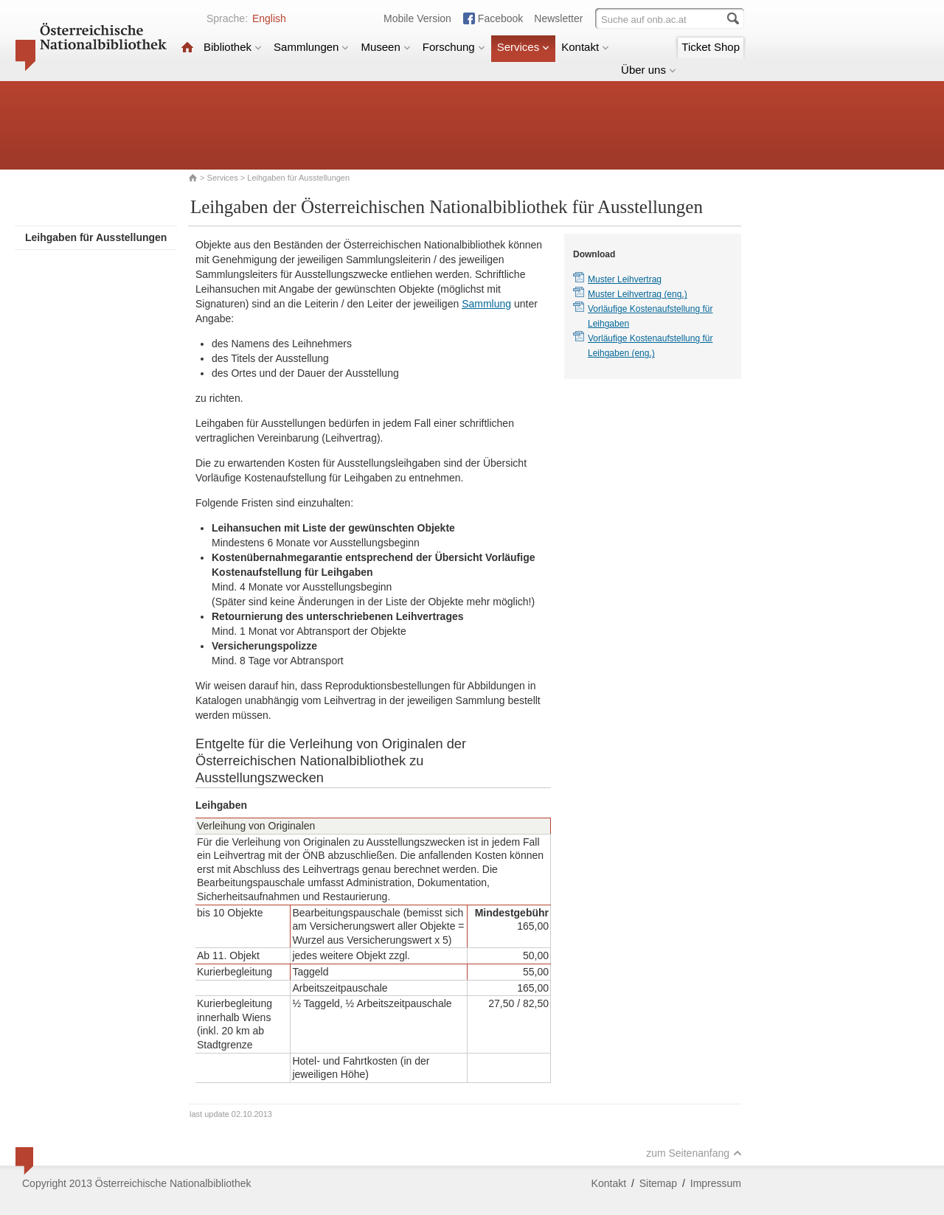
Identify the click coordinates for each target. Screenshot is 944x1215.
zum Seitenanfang (694, 1153)
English (269, 18)
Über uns (648, 69)
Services (523, 47)
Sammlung (486, 304)
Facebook (500, 18)
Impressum (715, 1183)
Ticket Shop (710, 47)
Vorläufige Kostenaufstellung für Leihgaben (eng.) (650, 345)
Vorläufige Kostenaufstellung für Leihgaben (650, 316)
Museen (385, 47)
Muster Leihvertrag (625, 279)
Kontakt (585, 47)
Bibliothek (233, 47)
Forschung (454, 47)
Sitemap (658, 1183)
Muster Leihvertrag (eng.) (637, 294)
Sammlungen (311, 47)
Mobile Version (417, 18)
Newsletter (558, 18)
